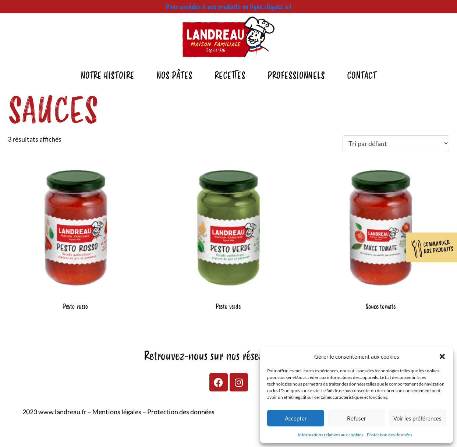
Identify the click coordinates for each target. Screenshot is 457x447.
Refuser (356, 418)
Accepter (296, 418)
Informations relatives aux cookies (330, 434)
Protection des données (389, 434)
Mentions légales (116, 412)
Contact (362, 75)
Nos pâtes (174, 75)
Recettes (230, 75)
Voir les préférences (417, 418)
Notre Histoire (107, 75)
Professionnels (296, 75)
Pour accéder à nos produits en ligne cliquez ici (228, 6)
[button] (442, 356)
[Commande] (396, 143)
